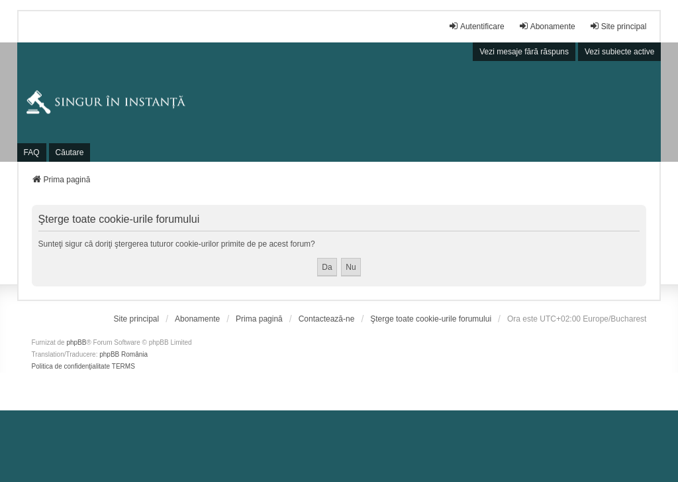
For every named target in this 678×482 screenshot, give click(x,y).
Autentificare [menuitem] (476, 26)
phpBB (76, 342)
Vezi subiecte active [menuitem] (619, 51)
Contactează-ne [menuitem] (327, 319)
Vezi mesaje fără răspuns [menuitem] (524, 51)
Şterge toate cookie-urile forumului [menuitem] (430, 319)
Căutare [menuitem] (70, 152)
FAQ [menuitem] (32, 152)
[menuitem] (137, 319)
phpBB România (123, 354)
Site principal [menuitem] (618, 26)
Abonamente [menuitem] (546, 26)
